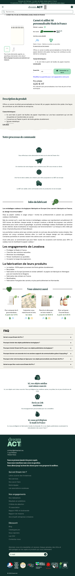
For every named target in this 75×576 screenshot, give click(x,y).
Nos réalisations (14, 498)
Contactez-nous (15, 539)
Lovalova (40, 27)
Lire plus (6, 124)
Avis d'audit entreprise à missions (21, 517)
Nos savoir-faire (14, 482)
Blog (10, 526)
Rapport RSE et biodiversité (19, 511)
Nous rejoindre (14, 533)
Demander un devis (62, 71)
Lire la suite (37, 64)
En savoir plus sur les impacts (41, 46)
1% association (14, 507)
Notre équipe (13, 485)
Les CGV (12, 536)
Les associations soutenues (19, 488)
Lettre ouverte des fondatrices (20, 476)
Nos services (13, 479)
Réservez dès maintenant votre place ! (53, 3)
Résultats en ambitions (17, 501)
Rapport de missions (16, 514)
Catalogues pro (14, 530)
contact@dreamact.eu (15, 450)
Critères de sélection (16, 504)
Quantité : (36, 71)
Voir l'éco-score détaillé (39, 36)
